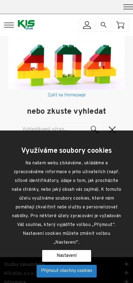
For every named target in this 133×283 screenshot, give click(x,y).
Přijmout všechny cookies (66, 271)
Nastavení (67, 255)
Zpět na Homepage (67, 95)
